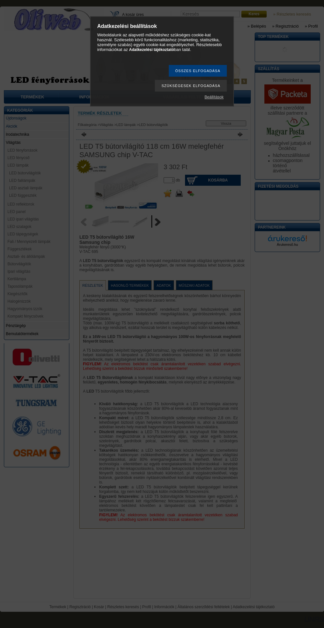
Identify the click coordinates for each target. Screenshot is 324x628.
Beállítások (214, 97)
